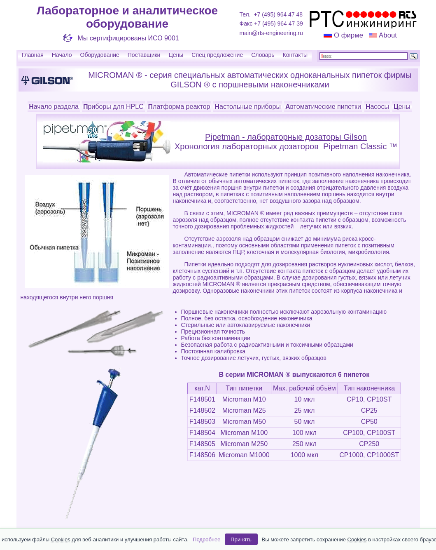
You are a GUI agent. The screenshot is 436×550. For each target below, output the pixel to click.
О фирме (348, 35)
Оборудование (99, 55)
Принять (241, 539)
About (387, 35)
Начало (62, 55)
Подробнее (206, 539)
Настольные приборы (247, 106)
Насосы (377, 106)
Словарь (262, 55)
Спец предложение (217, 55)
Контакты (295, 55)
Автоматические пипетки (323, 106)
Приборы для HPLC (113, 106)
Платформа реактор (179, 106)
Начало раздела (54, 106)
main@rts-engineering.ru (271, 33)
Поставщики (144, 55)
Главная (33, 55)
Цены (175, 55)
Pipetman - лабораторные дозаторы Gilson (286, 136)
